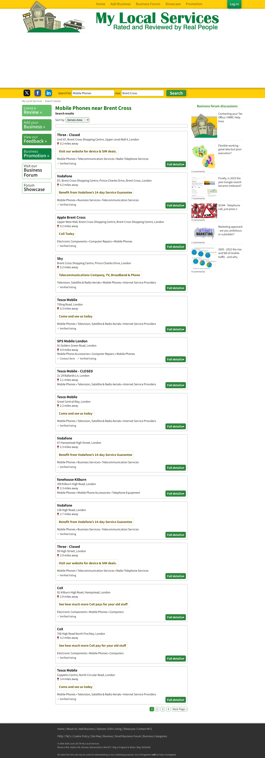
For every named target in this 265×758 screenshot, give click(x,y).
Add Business (87, 729)
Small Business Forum (128, 736)
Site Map (96, 736)
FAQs (60, 736)
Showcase (37, 187)
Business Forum (37, 170)
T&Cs (68, 736)
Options (101, 729)
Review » (37, 110)
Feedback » (37, 139)
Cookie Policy (81, 736)
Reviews (108, 736)
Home (61, 729)
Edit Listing (114, 729)
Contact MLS (144, 729)
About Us (71, 729)
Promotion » (37, 154)
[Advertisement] (132, 60)
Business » (37, 125)
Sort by (59, 120)
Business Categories (155, 736)
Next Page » (180, 709)
